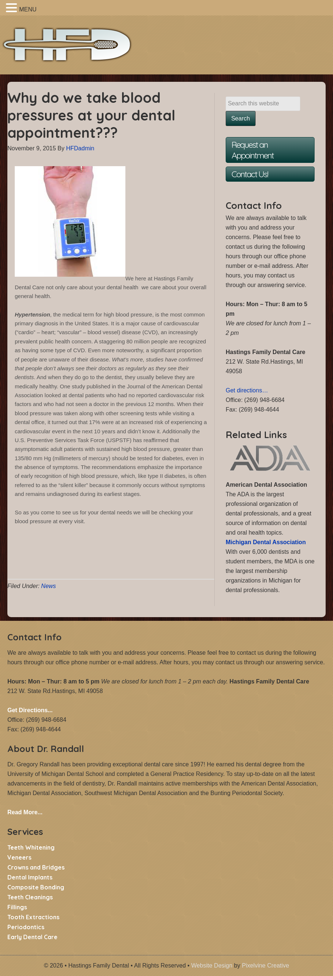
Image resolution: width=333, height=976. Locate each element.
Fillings (17, 907)
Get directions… (247, 390)
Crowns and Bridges (36, 867)
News (48, 586)
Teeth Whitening (31, 847)
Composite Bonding (35, 887)
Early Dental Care (32, 937)
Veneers (19, 857)
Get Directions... (30, 710)
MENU (28, 9)
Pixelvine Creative (265, 965)
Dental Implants (29, 877)
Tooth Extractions (33, 917)
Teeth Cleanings (30, 897)
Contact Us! (250, 174)
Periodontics (25, 927)
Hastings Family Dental (74, 48)
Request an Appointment (253, 150)
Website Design (211, 965)
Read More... (24, 812)
